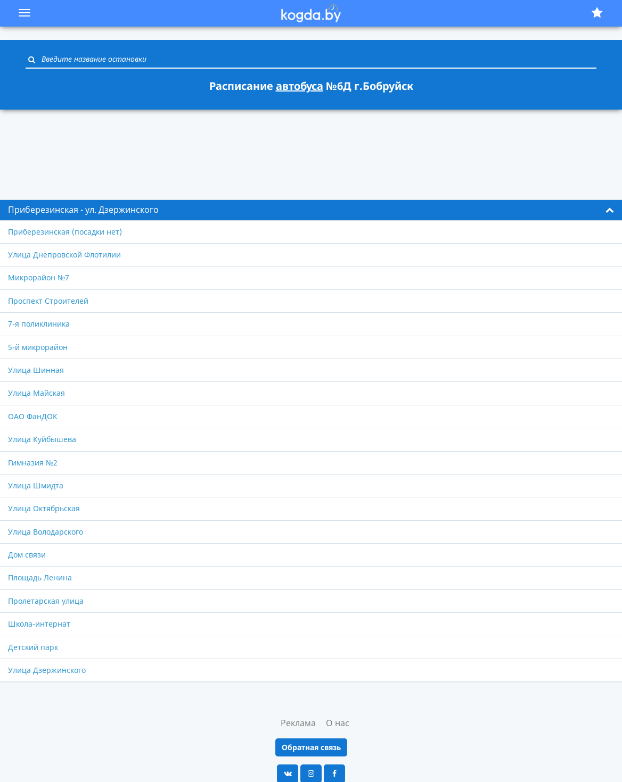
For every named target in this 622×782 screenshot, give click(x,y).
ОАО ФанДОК (33, 416)
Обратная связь (311, 747)
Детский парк (33, 647)
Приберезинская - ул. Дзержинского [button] (83, 209)
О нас (337, 723)
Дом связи (27, 555)
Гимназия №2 (33, 462)
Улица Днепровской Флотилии (64, 254)
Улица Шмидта (35, 485)
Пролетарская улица (46, 601)
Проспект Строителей (48, 301)
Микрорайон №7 (38, 277)
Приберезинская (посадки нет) (65, 232)
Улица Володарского (45, 532)
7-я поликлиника (39, 324)
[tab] (311, 210)
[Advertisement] (311, 148)
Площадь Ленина (40, 577)
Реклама (298, 723)
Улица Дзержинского (47, 670)
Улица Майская (36, 393)
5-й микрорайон (38, 347)
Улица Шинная (36, 370)
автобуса (299, 86)
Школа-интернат (39, 624)
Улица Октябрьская (44, 508)
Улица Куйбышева (42, 439)
